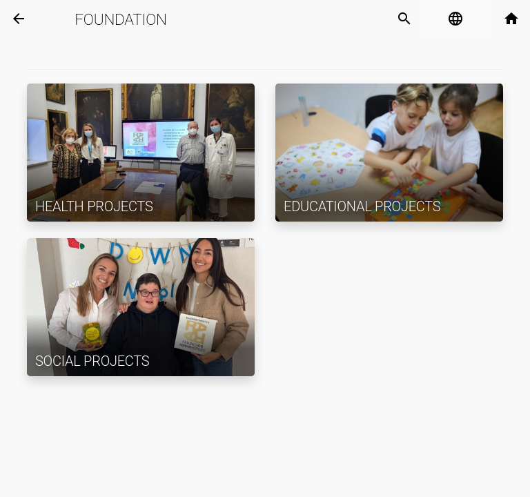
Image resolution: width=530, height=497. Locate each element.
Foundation (120, 19)
